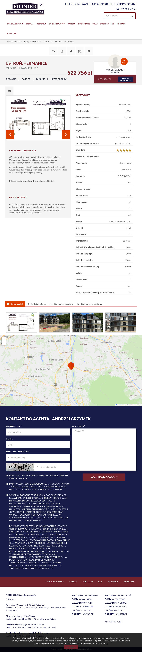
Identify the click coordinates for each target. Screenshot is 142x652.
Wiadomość (78, 426)
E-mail (9, 439)
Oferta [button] (30, 24)
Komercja (41, 24)
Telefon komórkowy (17, 451)
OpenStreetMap (132, 405)
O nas (95, 24)
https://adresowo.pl (113, 621)
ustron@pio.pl (49, 627)
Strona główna (15, 24)
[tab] (9, 91)
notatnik (11, 34)
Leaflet (118, 405)
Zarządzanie (84, 24)
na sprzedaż (118, 595)
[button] (71, 366)
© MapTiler (124, 405)
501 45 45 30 (104, 79)
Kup (112, 24)
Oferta (73, 581)
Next (66, 134)
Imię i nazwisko (14, 426)
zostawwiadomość (125, 79)
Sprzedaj (104, 24)
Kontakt (121, 24)
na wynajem (85, 595)
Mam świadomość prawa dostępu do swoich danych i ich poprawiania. (37, 476)
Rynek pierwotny (57, 24)
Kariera (71, 24)
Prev (10, 134)
